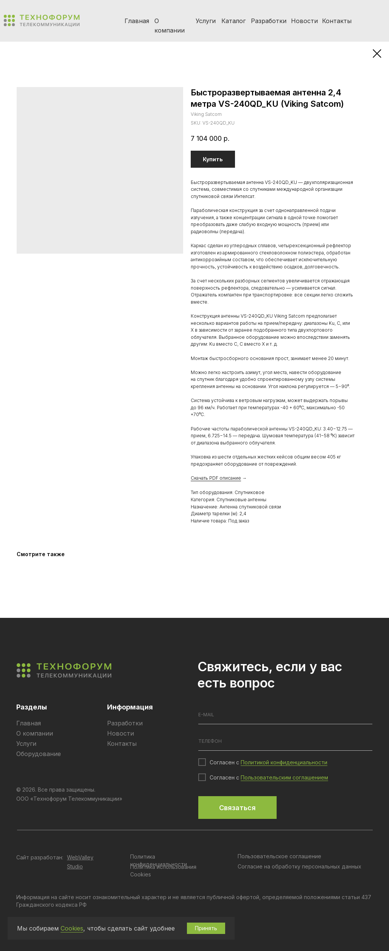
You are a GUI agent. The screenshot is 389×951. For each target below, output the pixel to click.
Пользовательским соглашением (284, 777)
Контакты (337, 21)
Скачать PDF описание (216, 478)
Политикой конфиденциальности (284, 762)
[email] (285, 714)
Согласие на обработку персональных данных (299, 866)
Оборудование (38, 754)
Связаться (237, 808)
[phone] (285, 741)
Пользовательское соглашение (279, 856)
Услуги (206, 21)
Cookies (72, 928)
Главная (136, 21)
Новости (304, 21)
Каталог (233, 21)
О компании (34, 733)
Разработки (268, 21)
